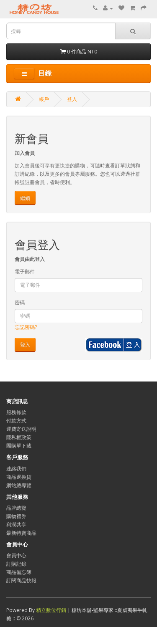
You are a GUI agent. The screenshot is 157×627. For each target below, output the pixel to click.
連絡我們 (16, 468)
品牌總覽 (16, 507)
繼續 (25, 198)
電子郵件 (25, 271)
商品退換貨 (18, 476)
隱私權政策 (18, 437)
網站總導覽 (18, 485)
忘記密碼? (26, 327)
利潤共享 (16, 524)
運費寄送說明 (21, 428)
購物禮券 (16, 516)
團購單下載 (18, 445)
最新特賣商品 (21, 532)
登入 (72, 99)
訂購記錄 (16, 563)
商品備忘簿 (18, 572)
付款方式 (16, 420)
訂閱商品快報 (21, 580)
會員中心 (16, 555)
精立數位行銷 (51, 610)
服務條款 (16, 412)
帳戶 (44, 99)
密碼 (20, 302)
